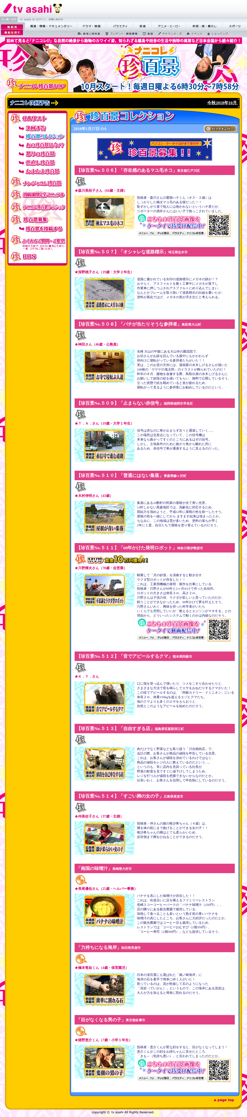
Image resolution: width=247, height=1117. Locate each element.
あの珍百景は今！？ (37, 145)
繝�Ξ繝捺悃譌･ (32, 8)
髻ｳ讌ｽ (142, 26)
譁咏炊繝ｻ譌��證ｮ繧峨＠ (204, 26)
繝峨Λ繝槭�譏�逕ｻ (92, 26)
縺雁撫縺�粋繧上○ (55, 19)
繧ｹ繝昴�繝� (234, 26)
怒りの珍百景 (37, 154)
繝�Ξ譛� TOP (8, 19)
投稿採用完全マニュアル (37, 194)
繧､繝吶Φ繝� (193, 33)
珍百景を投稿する (37, 230)
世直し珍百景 (37, 162)
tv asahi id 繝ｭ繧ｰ (32, 19)
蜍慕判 (146, 33)
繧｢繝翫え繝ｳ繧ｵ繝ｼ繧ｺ (168, 33)
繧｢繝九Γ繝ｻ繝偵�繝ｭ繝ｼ (169, 26)
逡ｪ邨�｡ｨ (12, 27)
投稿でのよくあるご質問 (37, 242)
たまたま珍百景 (37, 171)
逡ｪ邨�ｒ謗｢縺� (12, 32)
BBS (37, 257)
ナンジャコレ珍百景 (37, 182)
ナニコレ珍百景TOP (36, 84)
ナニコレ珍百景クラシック (37, 207)
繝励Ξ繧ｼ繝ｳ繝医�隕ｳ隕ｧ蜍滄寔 (119, 33)
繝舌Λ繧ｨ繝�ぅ (120, 26)
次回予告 (37, 127)
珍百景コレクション (37, 136)
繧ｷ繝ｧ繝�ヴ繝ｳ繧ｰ (216, 33)
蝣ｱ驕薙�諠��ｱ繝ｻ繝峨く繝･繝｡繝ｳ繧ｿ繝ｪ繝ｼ (51, 26)
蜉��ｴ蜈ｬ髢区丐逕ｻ (87, 33)
